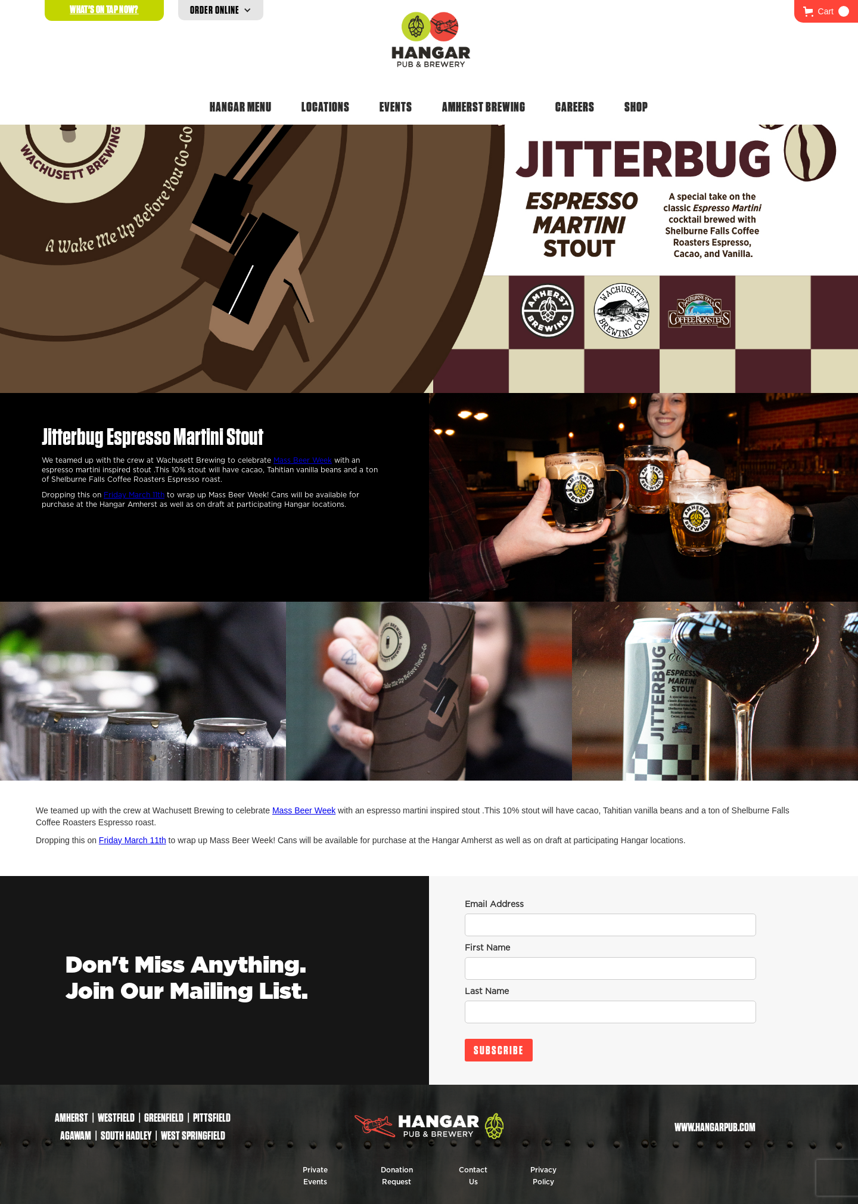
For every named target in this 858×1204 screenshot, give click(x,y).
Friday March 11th (134, 495)
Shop (636, 106)
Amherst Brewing (484, 106)
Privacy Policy (543, 1176)
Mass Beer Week (302, 460)
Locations (325, 106)
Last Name (487, 992)
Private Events (315, 1176)
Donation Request (397, 1176)
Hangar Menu (241, 106)
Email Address (494, 904)
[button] (826, 11)
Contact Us (473, 1176)
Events (396, 106)
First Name (487, 948)
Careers (575, 106)
